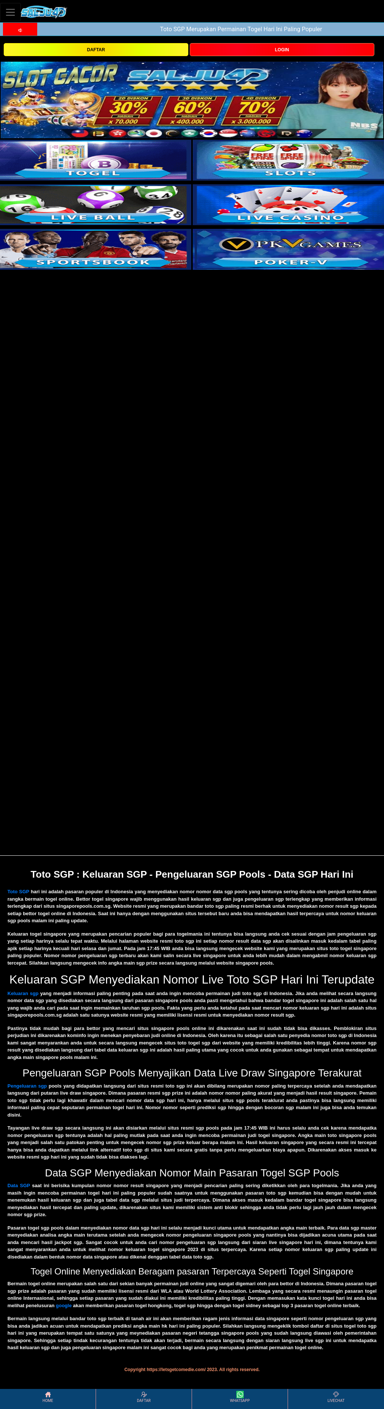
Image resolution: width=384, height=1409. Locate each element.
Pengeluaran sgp (27, 1086)
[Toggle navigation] (10, 12)
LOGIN (282, 49)
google (64, 1305)
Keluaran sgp (22, 993)
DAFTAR (96, 49)
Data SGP (18, 1185)
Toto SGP (18, 891)
